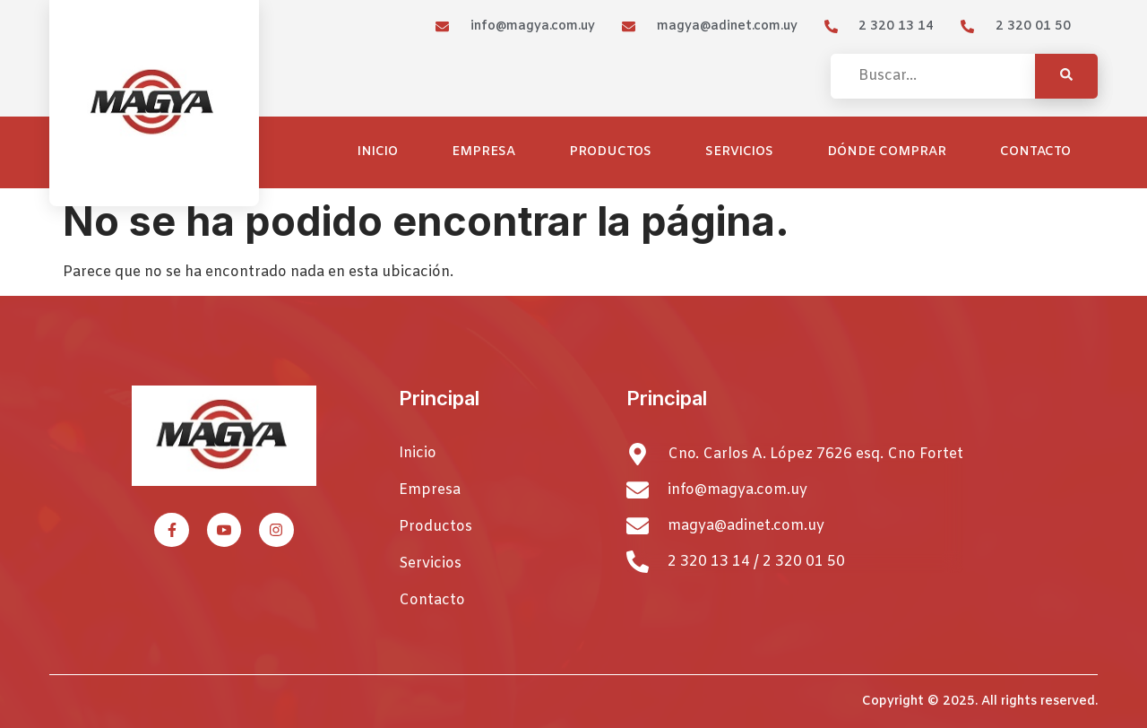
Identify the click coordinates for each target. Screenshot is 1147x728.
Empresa (483, 151)
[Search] (1066, 76)
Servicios (739, 151)
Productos (610, 151)
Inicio (378, 151)
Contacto (1035, 151)
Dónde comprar (886, 151)
